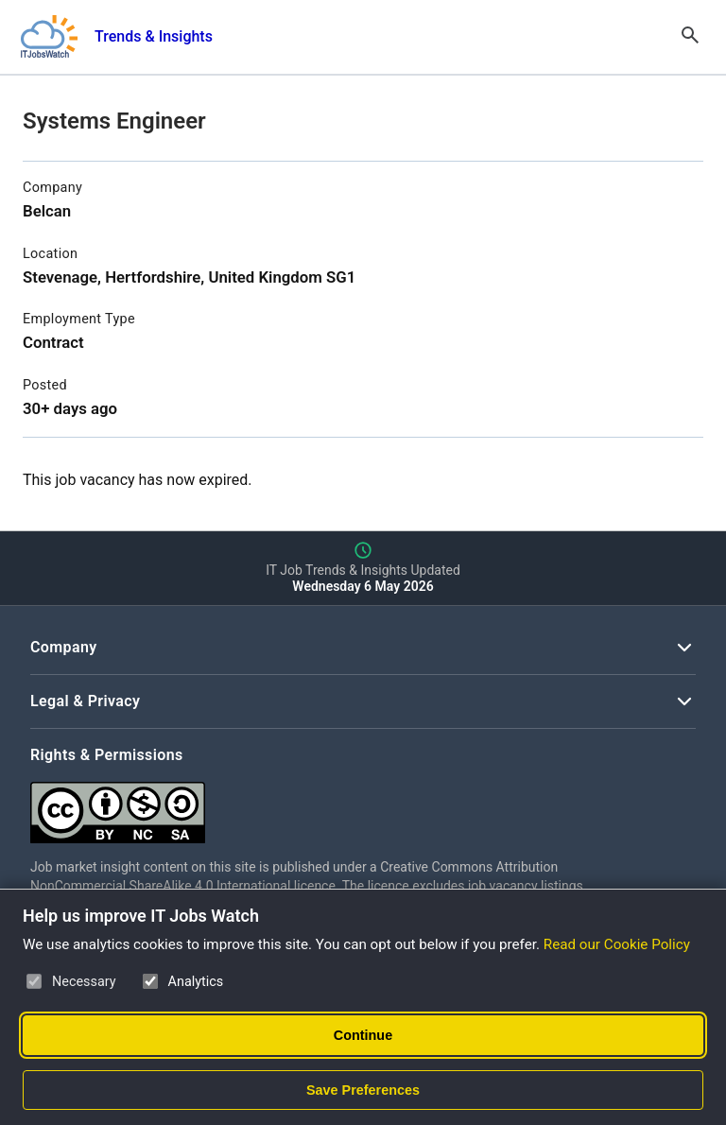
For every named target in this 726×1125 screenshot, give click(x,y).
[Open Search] (690, 37)
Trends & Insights (154, 36)
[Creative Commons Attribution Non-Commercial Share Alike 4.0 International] (313, 805)
